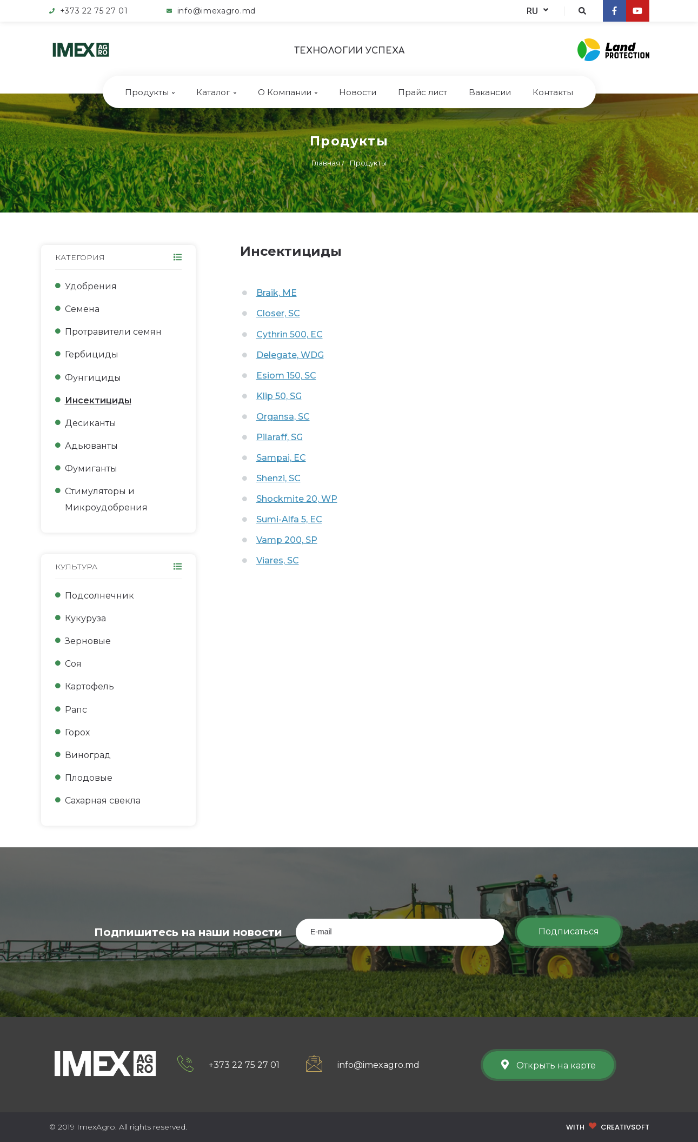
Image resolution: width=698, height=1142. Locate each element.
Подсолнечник (99, 595)
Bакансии (490, 92)
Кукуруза (85, 618)
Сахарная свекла (103, 800)
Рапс (76, 710)
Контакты (553, 92)
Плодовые (88, 778)
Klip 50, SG (279, 396)
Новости (357, 92)
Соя (73, 664)
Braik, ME (276, 293)
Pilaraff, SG (279, 437)
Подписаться (569, 931)
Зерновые (88, 641)
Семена (82, 309)
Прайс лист (422, 92)
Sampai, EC (281, 458)
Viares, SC (277, 560)
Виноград (88, 755)
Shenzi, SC (278, 478)
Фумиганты (91, 468)
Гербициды (91, 354)
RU (537, 10)
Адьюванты (91, 446)
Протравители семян (113, 332)
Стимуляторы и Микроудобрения (106, 499)
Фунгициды (93, 378)
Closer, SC (278, 313)
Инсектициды (98, 400)
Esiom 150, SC (286, 375)
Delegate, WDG (290, 355)
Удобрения (91, 286)
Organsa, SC (283, 416)
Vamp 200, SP (286, 540)
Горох (77, 732)
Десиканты (90, 423)
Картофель (89, 686)
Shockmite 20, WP (296, 499)
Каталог (216, 92)
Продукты (150, 92)
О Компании (287, 92)
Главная (325, 162)
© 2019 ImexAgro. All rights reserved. (118, 1127)
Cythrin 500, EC (289, 334)
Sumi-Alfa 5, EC (289, 519)
